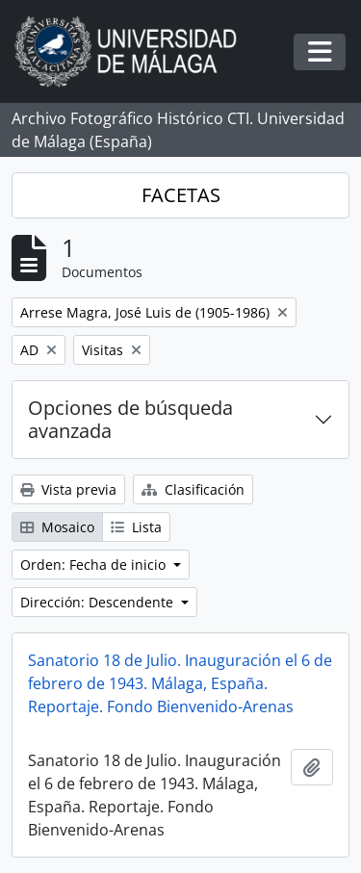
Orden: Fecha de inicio (94, 564)
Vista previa (68, 489)
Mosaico (57, 527)
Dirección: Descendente (98, 602)
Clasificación (193, 489)
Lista (136, 527)
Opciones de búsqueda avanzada (130, 419)
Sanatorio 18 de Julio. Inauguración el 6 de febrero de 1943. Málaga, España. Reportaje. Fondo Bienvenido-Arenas (180, 683)
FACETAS (181, 195)
